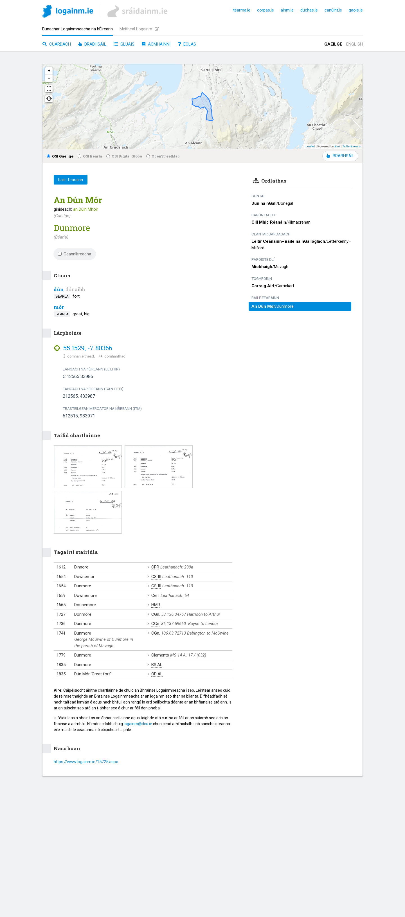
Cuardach (56, 44)
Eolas (187, 44)
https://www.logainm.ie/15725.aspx (86, 761)
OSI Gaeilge (60, 156)
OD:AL (157, 673)
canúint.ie (333, 10)
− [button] (49, 78)
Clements (160, 655)
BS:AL (156, 664)
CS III (156, 576)
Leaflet (310, 146)
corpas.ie (265, 10)
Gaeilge (333, 44)
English (354, 44)
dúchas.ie (309, 10)
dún (59, 289)
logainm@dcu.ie (138, 724)
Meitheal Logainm (139, 29)
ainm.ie (287, 10)
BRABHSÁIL (340, 155)
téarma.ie (241, 10)
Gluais (124, 44)
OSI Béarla (90, 156)
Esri (337, 146)
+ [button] (49, 71)
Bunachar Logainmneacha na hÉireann (77, 29)
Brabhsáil (92, 44)
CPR (155, 567)
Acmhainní (156, 44)
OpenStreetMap (163, 156)
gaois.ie (356, 10)
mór (59, 307)
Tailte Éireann (351, 146)
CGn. (155, 614)
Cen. (155, 595)
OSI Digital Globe (124, 156)
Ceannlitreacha (74, 254)
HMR (155, 604)
